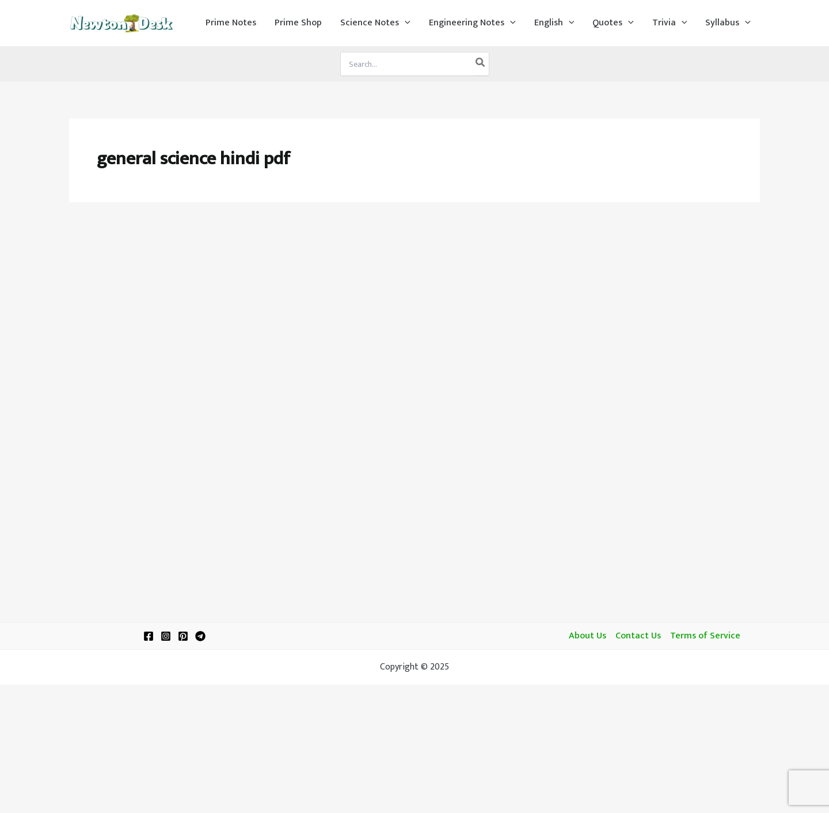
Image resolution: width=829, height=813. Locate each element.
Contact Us (638, 636)
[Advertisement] (414, 300)
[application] (404, 23)
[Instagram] (166, 636)
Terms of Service (705, 636)
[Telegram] (200, 636)
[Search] (480, 63)
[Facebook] (148, 636)
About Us (587, 636)
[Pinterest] (183, 636)
